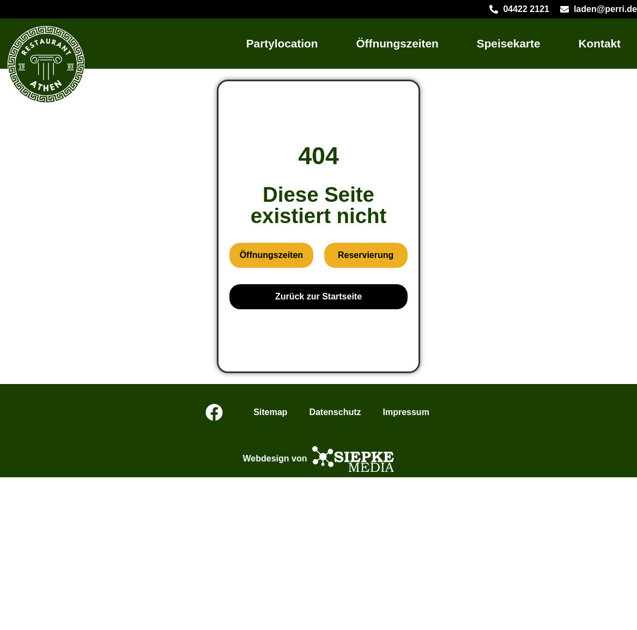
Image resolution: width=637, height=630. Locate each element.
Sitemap (270, 412)
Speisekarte (509, 43)
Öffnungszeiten (397, 43)
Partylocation (282, 43)
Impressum (406, 412)
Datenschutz (335, 412)
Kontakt (600, 43)
